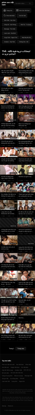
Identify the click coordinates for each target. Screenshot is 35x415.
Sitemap (4, 406)
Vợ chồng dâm (14, 378)
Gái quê (22, 378)
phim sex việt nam (8, 3)
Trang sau (20, 348)
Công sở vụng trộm (7, 375)
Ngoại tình (22, 381)
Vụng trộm (14, 381)
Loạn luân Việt (6, 381)
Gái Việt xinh (5, 367)
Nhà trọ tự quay (18, 375)
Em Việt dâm (24, 367)
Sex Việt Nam (20, 364)
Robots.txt (10, 406)
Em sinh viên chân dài (17, 372)
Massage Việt (28, 375)
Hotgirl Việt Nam (15, 367)
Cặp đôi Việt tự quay (7, 370)
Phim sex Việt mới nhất (8, 364)
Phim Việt (28, 364)
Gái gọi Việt (5, 378)
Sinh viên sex (27, 370)
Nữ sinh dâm (5, 373)
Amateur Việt (18, 370)
